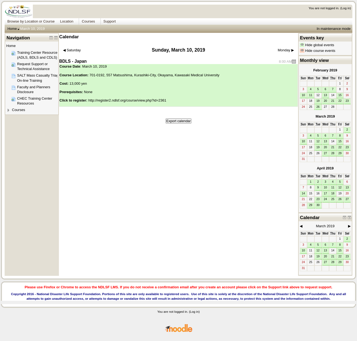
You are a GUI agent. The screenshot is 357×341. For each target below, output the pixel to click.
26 (318, 106)
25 (332, 199)
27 (325, 153)
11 (310, 95)
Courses (18, 110)
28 (332, 153)
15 (340, 95)
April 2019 (325, 168)
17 (325, 193)
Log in (345, 8)
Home (12, 29)
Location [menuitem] (66, 21)
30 (318, 205)
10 (303, 95)
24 (325, 199)
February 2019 (325, 70)
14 (303, 193)
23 (347, 100)
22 (340, 100)
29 (340, 153)
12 (318, 141)
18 (332, 193)
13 (325, 95)
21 (332, 100)
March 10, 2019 (32, 29)
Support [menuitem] (109, 21)
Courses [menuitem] (88, 21)
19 (318, 100)
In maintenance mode (333, 29)
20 (325, 100)
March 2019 (325, 116)
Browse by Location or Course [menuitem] (31, 21)
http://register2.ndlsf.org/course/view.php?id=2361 (127, 100)
